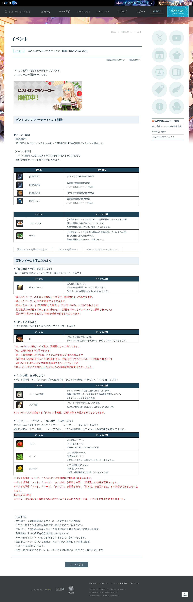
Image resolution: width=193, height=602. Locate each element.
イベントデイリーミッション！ (103, 249)
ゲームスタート (178, 11)
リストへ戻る (76, 564)
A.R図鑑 (176, 72)
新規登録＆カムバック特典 (167, 121)
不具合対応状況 (159, 106)
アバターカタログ (176, 55)
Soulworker (17, 11)
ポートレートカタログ (159, 72)
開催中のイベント (159, 55)
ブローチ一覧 (176, 89)
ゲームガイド (84, 11)
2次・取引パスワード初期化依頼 (166, 126)
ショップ (121, 11)
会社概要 (92, 583)
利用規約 (123, 583)
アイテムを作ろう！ (68, 249)
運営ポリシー (135, 583)
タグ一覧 (159, 89)
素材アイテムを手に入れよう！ (33, 249)
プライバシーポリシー (108, 583)
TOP (184, 594)
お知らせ (45, 11)
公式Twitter (159, 37)
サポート (140, 11)
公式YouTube (176, 37)
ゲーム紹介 (65, 11)
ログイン (157, 12)
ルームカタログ (176, 106)
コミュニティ (103, 11)
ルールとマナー (159, 132)
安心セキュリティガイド (163, 137)
